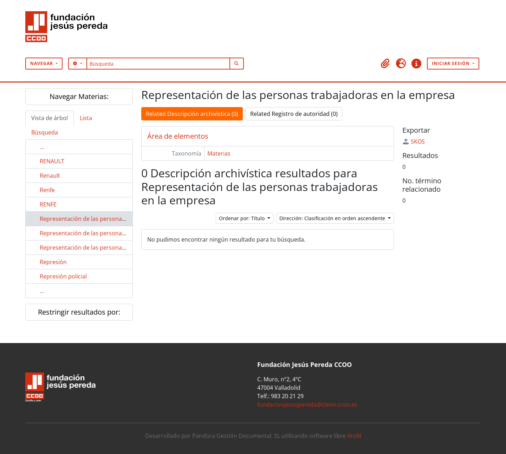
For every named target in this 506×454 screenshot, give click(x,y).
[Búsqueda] (158, 64)
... (42, 147)
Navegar (42, 63)
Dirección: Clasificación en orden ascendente (333, 218)
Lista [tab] (86, 118)
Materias (219, 153)
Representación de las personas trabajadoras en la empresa (120, 219)
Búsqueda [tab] (44, 132)
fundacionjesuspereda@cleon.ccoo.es (307, 404)
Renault (50, 175)
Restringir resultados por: (79, 312)
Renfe (47, 190)
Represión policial (63, 276)
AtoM (354, 436)
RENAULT (52, 161)
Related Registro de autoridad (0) (294, 114)
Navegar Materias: (79, 96)
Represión (53, 262)
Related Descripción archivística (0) (192, 114)
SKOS (413, 141)
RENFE (48, 204)
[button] (385, 63)
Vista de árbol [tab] (49, 118)
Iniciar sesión (451, 63)
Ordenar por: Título (242, 218)
